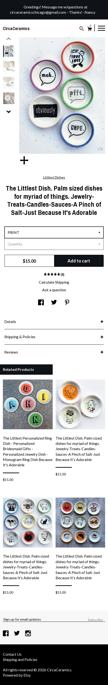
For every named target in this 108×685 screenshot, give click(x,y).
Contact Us (12, 654)
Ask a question (54, 289)
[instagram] (28, 633)
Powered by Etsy (17, 675)
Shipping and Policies (20, 659)
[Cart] (89, 29)
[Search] (81, 29)
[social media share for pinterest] (67, 302)
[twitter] (17, 633)
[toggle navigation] (101, 27)
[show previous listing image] (9, 39)
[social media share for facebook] (41, 302)
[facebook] (6, 633)
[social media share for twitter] (54, 302)
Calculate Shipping (54, 282)
